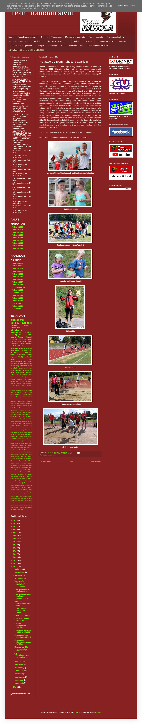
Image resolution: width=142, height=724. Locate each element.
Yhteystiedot (56, 37)
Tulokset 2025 (17, 266)
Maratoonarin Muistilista (75, 37)
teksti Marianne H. (16, 467)
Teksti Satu (28, 419)
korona (16, 432)
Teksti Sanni (20, 419)
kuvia (29, 335)
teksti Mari (28, 465)
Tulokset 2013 (17, 248)
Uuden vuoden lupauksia (24, 428)
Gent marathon (27, 383)
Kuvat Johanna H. (16, 394)
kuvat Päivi (14, 438)
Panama (19, 405)
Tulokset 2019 (17, 232)
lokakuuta (19, 575)
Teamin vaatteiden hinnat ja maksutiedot (25, 41)
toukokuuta (19, 671)
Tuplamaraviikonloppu (18, 361)
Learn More (123, 6)
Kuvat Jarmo (27, 392)
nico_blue (78, 712)
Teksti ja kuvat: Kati (18, 423)
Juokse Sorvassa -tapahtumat (57, 41)
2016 (15, 551)
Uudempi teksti (45, 461)
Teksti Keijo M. (22, 412)
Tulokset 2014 (17, 246)
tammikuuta (19, 683)
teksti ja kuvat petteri (24, 489)
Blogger (98, 712)
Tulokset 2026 (17, 263)
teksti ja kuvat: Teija (20, 498)
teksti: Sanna (28, 505)
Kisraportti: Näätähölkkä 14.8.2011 (20, 625)
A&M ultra (17, 341)
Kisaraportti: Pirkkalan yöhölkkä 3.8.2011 (22, 631)
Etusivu (11, 37)
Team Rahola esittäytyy (27, 37)
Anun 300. (25, 374)
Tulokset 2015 (17, 243)
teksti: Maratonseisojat (17, 503)
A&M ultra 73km (16, 346)
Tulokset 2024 (17, 269)
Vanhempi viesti (95, 461)
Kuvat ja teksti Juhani (19, 339)
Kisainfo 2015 (17, 293)
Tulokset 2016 (17, 240)
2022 (15, 532)
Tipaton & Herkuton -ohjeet (72, 46)
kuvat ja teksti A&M (20, 366)
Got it (132, 6)
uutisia (15, 322)
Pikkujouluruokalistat (22, 615)
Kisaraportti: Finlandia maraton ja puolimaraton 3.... (22, 597)
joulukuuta (19, 569)
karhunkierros (19, 363)
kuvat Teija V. (22, 438)
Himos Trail (20, 385)
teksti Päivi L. (15, 474)
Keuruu (13, 390)
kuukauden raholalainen (16, 329)
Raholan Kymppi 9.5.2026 (97, 46)
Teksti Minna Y (27, 414)
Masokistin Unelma (25, 401)
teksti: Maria (19, 505)
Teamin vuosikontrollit (115, 37)
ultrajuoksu (14, 509)
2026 (15, 520)
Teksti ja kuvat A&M (25, 357)
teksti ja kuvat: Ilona (25, 494)
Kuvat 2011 (16, 309)
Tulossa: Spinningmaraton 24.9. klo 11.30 (21, 656)
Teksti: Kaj (28, 425)
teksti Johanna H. (17, 370)
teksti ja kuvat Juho (25, 483)
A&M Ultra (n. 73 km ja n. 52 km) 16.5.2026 (26, 50)
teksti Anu (28, 368)
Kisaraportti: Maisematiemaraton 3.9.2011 (22, 642)
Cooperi (44, 37)
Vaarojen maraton (16, 430)
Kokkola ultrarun (21, 390)
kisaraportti (51, 455)
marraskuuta (20, 572)
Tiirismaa (13, 428)
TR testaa (21, 410)
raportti (13, 337)
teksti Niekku (27, 472)
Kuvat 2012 (16, 303)
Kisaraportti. (16, 335)
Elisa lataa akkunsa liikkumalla (21, 619)
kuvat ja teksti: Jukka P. (24, 447)
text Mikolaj (14, 507)
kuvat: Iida (23, 449)
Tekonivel (13, 412)
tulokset (27, 322)
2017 (15, 548)
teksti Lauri (21, 465)
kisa (12, 432)
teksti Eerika (24, 458)
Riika (30, 408)
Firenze (19, 383)
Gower (12, 385)
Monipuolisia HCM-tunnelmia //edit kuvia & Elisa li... (21, 649)
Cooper (24, 341)
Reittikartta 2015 (18, 287)
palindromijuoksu (26, 452)
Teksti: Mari (21, 359)
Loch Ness (21, 399)
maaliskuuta (19, 677)
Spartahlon (14, 410)
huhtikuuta (19, 674)
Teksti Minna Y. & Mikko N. (19, 416)
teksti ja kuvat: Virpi (25, 500)
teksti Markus (23, 469)
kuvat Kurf (24, 434)
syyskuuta (19, 578)
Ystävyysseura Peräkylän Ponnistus (111, 41)
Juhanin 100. (27, 388)
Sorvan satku (27, 346)
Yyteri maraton (27, 430)
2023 (15, 529)
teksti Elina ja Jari (21, 461)
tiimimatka (28, 507)
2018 (15, 545)
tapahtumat (16, 332)
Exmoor (22, 381)
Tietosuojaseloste (96, 37)
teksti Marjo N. (27, 467)
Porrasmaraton (23, 408)
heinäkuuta (19, 665)
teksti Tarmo (24, 474)
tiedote (22, 507)
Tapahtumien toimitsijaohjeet (20, 46)
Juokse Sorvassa (21, 325)
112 (17, 374)
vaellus (13, 354)
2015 (15, 554)
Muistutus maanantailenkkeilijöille (22, 603)
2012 (15, 563)
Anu (20, 374)
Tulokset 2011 (17, 306)
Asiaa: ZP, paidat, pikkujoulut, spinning (20, 610)
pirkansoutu (14, 454)
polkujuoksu (23, 454)
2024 (15, 526)
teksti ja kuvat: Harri (18, 492)
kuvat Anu (23, 432)
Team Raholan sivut (42, 12)
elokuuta (18, 662)
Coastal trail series (24, 379)
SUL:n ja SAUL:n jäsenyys (46, 46)
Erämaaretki (14, 381)
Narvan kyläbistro (20, 403)
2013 (15, 560)
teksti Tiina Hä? (19, 476)
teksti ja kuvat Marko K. (18, 485)
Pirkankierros (15, 408)
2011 (15, 566)
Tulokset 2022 (17, 230)
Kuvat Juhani (27, 394)
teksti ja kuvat (21, 481)
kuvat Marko (28, 436)
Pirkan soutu (27, 405)
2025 (15, 523)
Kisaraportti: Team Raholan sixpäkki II (22, 636)
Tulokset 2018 (17, 235)
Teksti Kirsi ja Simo (18, 348)
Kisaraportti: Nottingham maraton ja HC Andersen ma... (21, 584)
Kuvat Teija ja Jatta (18, 396)
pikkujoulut (28, 352)
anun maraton (26, 343)
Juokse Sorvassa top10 (83, 41)
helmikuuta (19, 680)
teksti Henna (21, 463)
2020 (15, 539)
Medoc (12, 403)
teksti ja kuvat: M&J (16, 496)
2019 (15, 542)
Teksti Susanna (15, 421)
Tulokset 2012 (17, 301)
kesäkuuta (19, 668)
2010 (15, 687)
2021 (15, 536)
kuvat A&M (23, 350)
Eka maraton (20, 354)
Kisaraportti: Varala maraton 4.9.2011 (21, 591)
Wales (29, 361)
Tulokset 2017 (17, 238)
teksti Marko (14, 469)
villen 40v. (21, 509)
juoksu (29, 332)
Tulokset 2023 (17, 227)
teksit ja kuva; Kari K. (21, 456)
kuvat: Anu (14, 449)
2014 (15, 557)
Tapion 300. (28, 410)
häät (12, 363)
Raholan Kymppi (25, 337)
